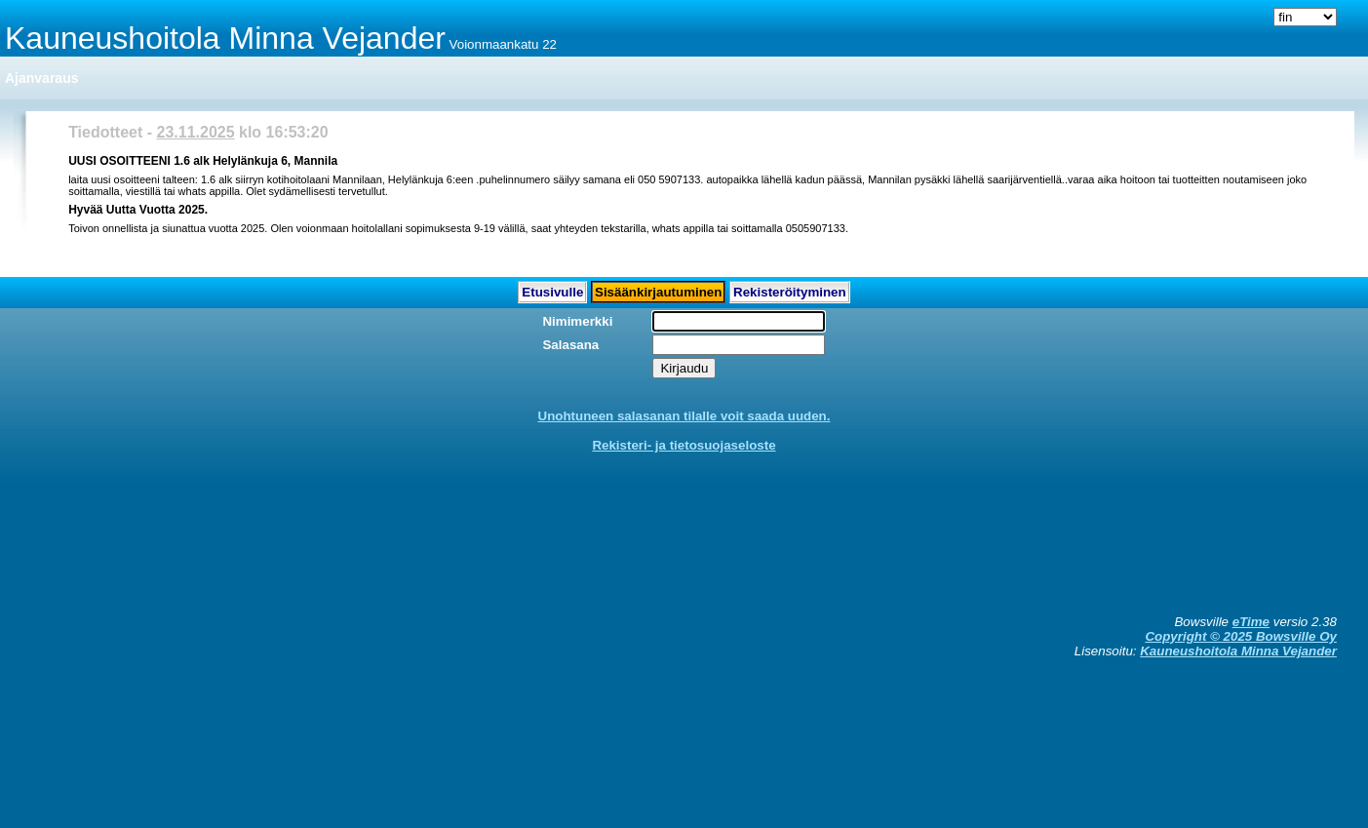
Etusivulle (552, 292)
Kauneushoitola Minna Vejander (1238, 651)
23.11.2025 (196, 132)
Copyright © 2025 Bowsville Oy (1240, 636)
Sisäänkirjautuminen (658, 292)
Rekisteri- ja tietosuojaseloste (683, 445)
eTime (1251, 621)
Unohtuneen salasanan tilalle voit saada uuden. (684, 416)
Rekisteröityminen (789, 292)
